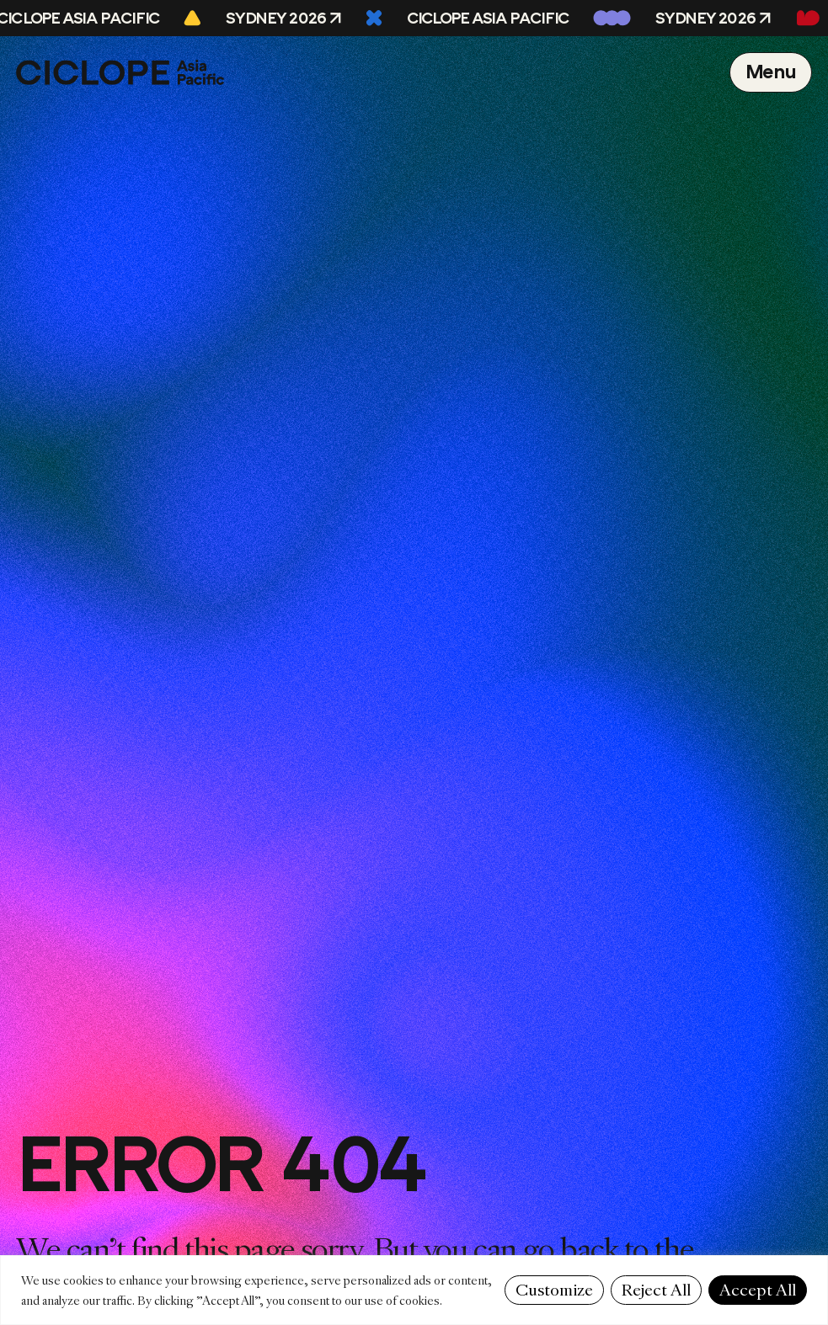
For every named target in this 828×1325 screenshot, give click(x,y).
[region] (414, 1290)
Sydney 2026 (278, 18)
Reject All (656, 1290)
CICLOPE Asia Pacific (490, 18)
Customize (554, 1290)
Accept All (757, 1290)
